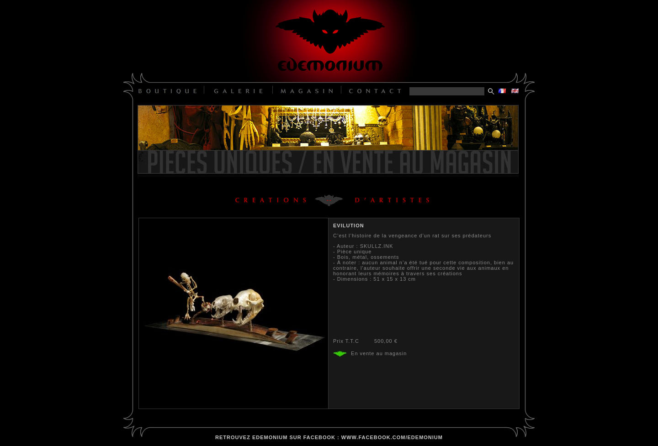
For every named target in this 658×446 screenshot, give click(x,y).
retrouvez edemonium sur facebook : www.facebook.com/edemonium (329, 437)
